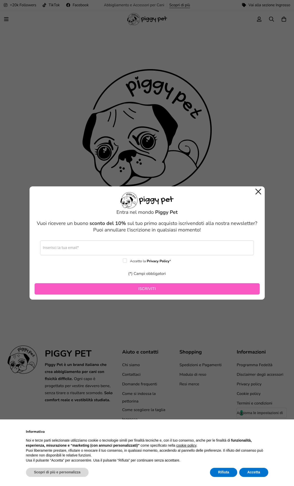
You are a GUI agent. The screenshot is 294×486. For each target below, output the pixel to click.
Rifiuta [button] (223, 472)
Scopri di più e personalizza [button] (57, 472)
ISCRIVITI (147, 289)
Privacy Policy (158, 261)
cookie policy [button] (186, 445)
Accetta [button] (253, 472)
